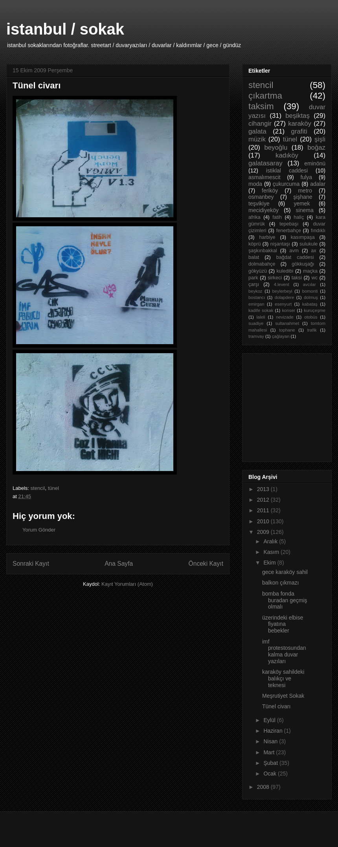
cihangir (260, 123)
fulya (306, 177)
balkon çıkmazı (280, 582)
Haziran (273, 731)
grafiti (299, 131)
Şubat (271, 763)
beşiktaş (297, 115)
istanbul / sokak (65, 29)
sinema (305, 210)
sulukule (308, 244)
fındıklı (318, 230)
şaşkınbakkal (262, 250)
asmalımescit (264, 177)
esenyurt (283, 304)
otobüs (311, 317)
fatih (277, 217)
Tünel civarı (276, 706)
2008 (264, 787)
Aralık (271, 541)
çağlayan (281, 336)
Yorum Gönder (38, 530)
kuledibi (285, 271)
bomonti (310, 291)
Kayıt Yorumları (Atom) (127, 584)
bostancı (256, 297)
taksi (297, 277)
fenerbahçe (288, 230)
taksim (261, 106)
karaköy (299, 123)
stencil (38, 488)
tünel (53, 488)
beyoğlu (275, 147)
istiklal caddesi (287, 170)
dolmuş (311, 297)
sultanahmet (287, 323)
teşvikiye (259, 203)
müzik (257, 139)
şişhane (302, 197)
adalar (317, 184)
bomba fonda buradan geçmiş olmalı (284, 600)
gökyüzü (257, 271)
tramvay (256, 336)
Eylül (270, 720)
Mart (269, 752)
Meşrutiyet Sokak (283, 696)
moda (255, 184)
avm (294, 250)
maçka (310, 271)
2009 (264, 532)
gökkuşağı (303, 264)
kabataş (310, 304)
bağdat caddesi (295, 257)
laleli (260, 317)
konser (289, 310)
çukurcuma (286, 184)
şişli (319, 139)
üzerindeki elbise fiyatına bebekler (282, 624)
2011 (264, 510)
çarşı (253, 284)
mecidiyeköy (263, 210)
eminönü (314, 163)
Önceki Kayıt (206, 563)
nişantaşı (280, 244)
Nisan (271, 741)
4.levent (281, 284)
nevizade (285, 317)
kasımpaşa (303, 237)
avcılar (309, 284)
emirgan (256, 304)
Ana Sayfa (119, 563)
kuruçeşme (314, 310)
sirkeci (275, 277)
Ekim (270, 562)
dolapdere (284, 297)
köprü (254, 244)
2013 (264, 489)
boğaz (316, 147)
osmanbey (261, 197)
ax (313, 250)
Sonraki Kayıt (31, 563)
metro (305, 190)
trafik (311, 330)
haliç (299, 217)
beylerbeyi (282, 291)
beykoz (255, 291)
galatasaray (265, 163)
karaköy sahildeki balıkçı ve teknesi (283, 678)
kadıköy (287, 155)
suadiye (256, 323)
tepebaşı (288, 224)
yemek (302, 203)
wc (315, 277)
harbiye (267, 237)
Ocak (270, 773)
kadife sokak (260, 310)
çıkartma (265, 96)
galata (257, 131)
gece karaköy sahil (285, 572)
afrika (254, 217)
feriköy (270, 190)
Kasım (272, 552)
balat (253, 257)
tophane (287, 330)
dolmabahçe (262, 264)
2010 (264, 521)
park (253, 277)
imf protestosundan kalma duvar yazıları (284, 651)
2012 (264, 500)
